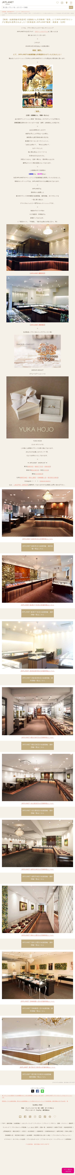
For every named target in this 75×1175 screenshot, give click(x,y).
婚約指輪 (9, 1123)
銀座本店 (30, 466)
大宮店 (46, 470)
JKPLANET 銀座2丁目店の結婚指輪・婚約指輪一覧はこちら (37, 613)
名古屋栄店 (39, 474)
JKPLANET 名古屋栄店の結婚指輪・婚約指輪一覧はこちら (37, 812)
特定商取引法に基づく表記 (42, 1135)
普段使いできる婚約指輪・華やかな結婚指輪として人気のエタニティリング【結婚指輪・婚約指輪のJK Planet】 (34, 1101)
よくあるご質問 (33, 1127)
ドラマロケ (7, 1139)
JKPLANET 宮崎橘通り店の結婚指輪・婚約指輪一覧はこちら (37, 1010)
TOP (3, 1123)
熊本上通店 (32, 477)
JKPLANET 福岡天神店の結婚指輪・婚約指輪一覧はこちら (37, 878)
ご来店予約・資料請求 (21, 485)
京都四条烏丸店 (50, 1131)
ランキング (6, 1127)
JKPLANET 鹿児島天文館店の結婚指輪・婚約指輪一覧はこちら (37, 1075)
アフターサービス (46, 1139)
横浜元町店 (34, 470)
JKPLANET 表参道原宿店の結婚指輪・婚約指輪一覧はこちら (37, 679)
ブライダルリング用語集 (18, 1127)
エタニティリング (27, 1123)
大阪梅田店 (39, 1131)
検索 (71, 7)
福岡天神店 (23, 477)
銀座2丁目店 (39, 466)
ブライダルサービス (33, 1139)
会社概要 (29, 1135)
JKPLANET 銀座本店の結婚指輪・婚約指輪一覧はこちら (37, 547)
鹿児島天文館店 (53, 477)
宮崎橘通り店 (42, 477)
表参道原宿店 (68, 1127)
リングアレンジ (59, 1139)
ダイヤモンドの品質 (19, 1139)
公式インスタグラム (41, 31)
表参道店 (47, 466)
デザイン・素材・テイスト (59, 1123)
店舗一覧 (42, 1127)
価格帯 (71, 1123)
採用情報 (68, 1139)
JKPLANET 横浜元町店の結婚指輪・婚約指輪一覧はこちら (37, 746)
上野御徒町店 (7, 1131)
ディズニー (37, 1123)
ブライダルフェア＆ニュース (61, 1135)
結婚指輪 (17, 1123)
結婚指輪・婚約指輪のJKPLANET (67, 1082)
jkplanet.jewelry (45, 481)
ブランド (46, 1123)
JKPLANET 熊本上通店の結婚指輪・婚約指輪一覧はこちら (37, 944)
